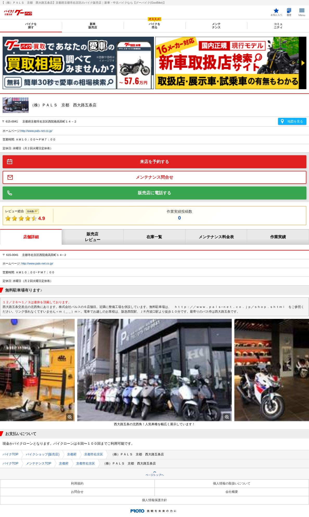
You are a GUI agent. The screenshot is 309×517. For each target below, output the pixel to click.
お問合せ (77, 492)
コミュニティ (278, 25)
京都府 (71, 454)
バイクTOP (10, 454)
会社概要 (232, 492)
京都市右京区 (93, 454)
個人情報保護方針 (154, 500)
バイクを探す (31, 25)
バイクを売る (154, 25)
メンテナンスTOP (38, 463)
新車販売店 (92, 25)
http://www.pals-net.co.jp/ (36, 130)
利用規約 (77, 483)
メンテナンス (216, 25)
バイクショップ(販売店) (42, 454)
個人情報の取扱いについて (231, 483)
